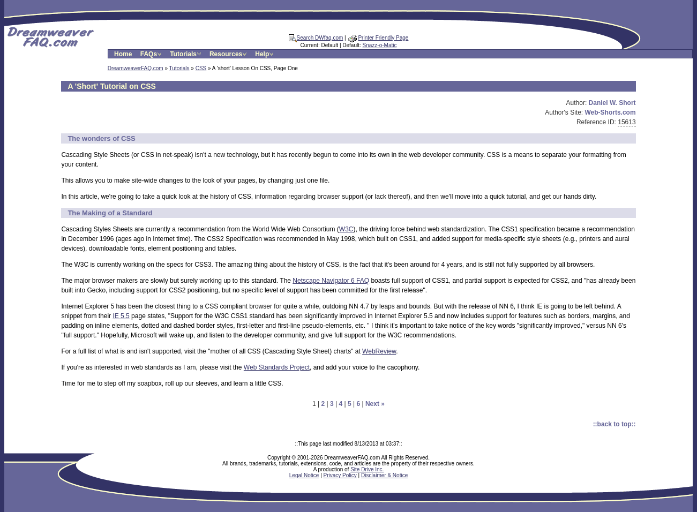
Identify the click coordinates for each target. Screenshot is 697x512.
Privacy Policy (340, 475)
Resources (229, 54)
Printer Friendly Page (378, 38)
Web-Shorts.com (610, 112)
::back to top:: (614, 424)
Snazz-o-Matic (380, 45)
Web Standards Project (277, 367)
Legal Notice (304, 475)
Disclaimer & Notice (384, 475)
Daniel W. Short (612, 103)
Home (123, 54)
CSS (201, 68)
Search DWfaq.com (316, 38)
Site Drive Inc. (367, 469)
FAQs (151, 54)
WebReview (379, 351)
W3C (346, 229)
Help (265, 54)
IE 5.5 (121, 316)
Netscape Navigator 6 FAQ (331, 280)
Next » (375, 404)
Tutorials (186, 54)
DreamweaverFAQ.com (135, 68)
